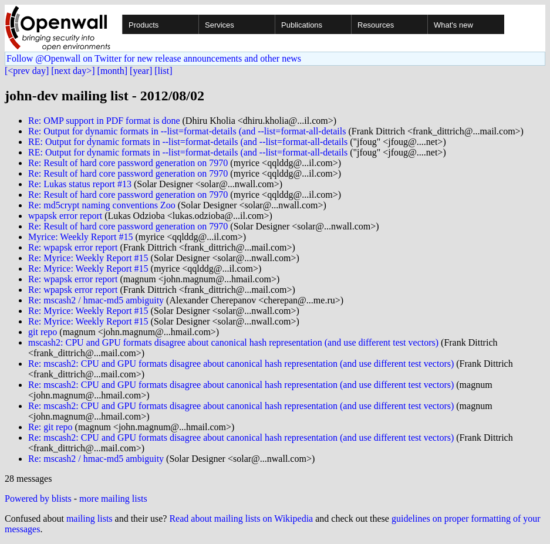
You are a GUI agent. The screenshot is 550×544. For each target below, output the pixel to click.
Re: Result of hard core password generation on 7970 (128, 163)
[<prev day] (27, 71)
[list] (163, 71)
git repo (42, 332)
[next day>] (73, 71)
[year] (141, 71)
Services (219, 25)
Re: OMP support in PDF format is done (104, 121)
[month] (112, 71)
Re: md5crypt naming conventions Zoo (102, 205)
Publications (301, 25)
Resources (375, 25)
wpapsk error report (65, 216)
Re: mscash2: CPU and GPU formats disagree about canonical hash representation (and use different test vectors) (241, 364)
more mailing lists (113, 499)
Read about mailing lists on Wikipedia (241, 518)
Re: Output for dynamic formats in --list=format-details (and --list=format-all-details (187, 131)
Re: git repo (50, 427)
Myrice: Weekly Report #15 (80, 237)
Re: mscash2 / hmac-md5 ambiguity (96, 300)
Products (143, 25)
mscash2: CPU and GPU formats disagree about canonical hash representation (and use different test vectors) (233, 342)
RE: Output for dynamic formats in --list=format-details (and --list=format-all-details (187, 142)
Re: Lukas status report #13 (79, 184)
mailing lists (89, 518)
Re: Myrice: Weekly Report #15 (88, 258)
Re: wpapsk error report (72, 247)
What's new (453, 25)
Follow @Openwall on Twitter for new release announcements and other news (153, 58)
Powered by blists (38, 499)
